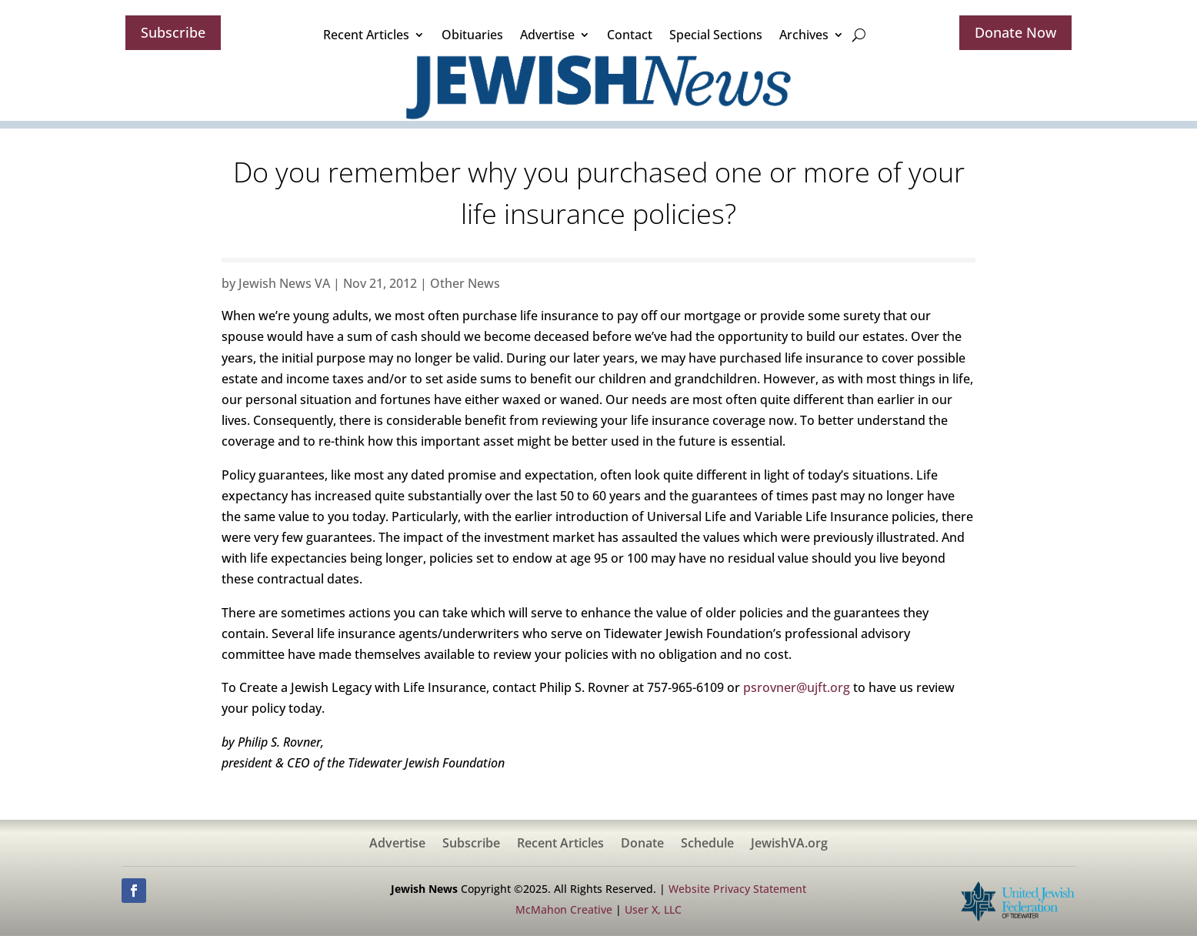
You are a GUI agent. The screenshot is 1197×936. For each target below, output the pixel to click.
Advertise (547, 34)
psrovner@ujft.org (796, 687)
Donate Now (1015, 32)
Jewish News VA (284, 283)
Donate (642, 844)
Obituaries (472, 34)
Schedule (707, 844)
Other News (465, 283)
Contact (629, 34)
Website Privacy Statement (737, 888)
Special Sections (715, 34)
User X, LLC (653, 909)
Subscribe (173, 32)
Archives (804, 34)
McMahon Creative (563, 909)
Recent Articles (366, 34)
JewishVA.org (789, 844)
